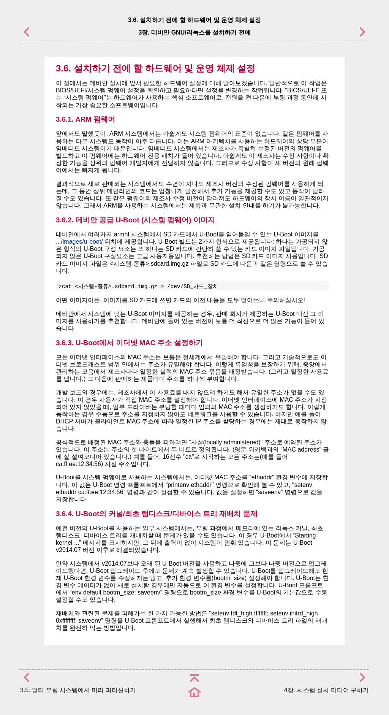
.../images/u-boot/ (79, 241)
